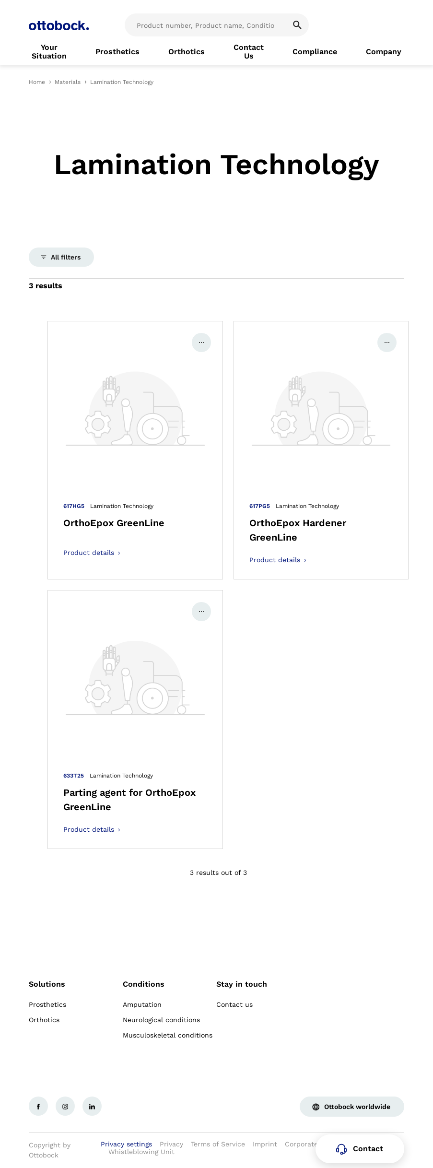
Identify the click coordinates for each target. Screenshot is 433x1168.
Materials (68, 82)
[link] (49, 51)
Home (37, 82)
